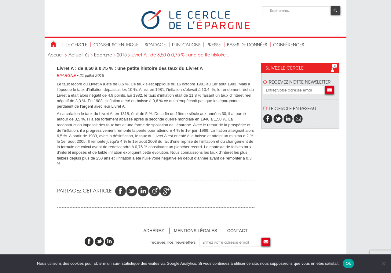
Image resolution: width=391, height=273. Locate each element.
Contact (237, 230)
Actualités (78, 55)
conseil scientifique (116, 44)
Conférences (288, 44)
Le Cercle (76, 44)
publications (186, 44)
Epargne (103, 55)
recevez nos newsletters (175, 242)
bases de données (247, 44)
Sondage (155, 44)
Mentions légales (195, 230)
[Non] (383, 263)
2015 (122, 55)
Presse (213, 44)
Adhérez (154, 230)
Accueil (56, 55)
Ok (348, 263)
